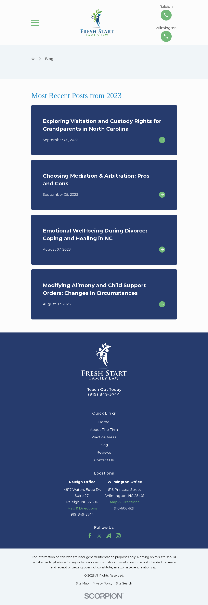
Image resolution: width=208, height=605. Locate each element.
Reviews (104, 452)
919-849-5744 (82, 514)
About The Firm (104, 430)
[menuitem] (82, 583)
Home (103, 422)
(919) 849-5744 (104, 394)
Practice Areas (103, 437)
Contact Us (104, 460)
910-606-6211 (124, 508)
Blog (104, 445)
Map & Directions (82, 508)
